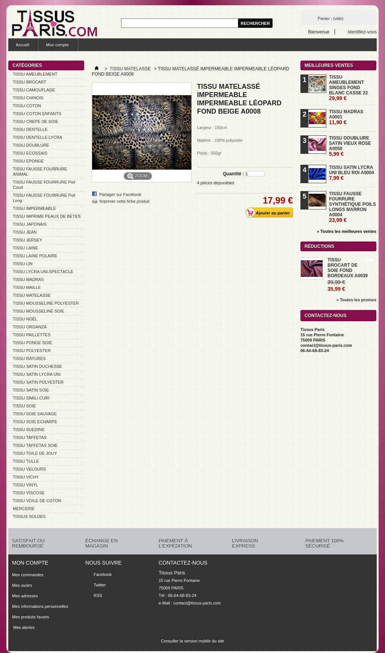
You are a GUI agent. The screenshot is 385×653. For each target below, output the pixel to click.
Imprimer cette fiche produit (124, 201)
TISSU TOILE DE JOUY (35, 453)
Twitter (100, 585)
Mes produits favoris (30, 617)
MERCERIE (24, 508)
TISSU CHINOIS (28, 98)
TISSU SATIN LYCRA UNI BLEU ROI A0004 (351, 173)
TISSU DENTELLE (30, 129)
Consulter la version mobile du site (192, 641)
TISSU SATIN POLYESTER (38, 382)
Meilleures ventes (329, 65)
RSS (98, 595)
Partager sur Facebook (120, 194)
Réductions (319, 246)
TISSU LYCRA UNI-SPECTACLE (43, 271)
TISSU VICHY (26, 477)
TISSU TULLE (26, 461)
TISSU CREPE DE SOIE (35, 121)
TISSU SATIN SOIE (31, 390)
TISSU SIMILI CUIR (31, 398)
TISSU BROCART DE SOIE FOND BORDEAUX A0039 (347, 267)
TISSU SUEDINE (28, 429)
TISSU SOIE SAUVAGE (35, 414)
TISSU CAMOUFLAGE (34, 90)
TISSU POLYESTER (32, 350)
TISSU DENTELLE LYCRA (37, 137)
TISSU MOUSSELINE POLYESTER (46, 303)
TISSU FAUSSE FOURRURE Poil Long (44, 198)
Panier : (330, 18)
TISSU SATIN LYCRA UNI (37, 374)
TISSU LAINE (25, 248)
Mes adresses (25, 596)
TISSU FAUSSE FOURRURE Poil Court (44, 185)
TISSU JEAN (25, 232)
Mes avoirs (22, 585)
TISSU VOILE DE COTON (37, 500)
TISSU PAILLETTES (31, 335)
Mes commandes (28, 575)
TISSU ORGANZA (30, 327)
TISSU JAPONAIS (30, 224)
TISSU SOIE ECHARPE (35, 421)
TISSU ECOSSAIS (30, 153)
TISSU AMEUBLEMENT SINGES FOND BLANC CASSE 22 (348, 87)
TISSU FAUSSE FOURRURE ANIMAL (40, 171)
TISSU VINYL (25, 485)
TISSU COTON (27, 105)
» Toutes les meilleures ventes (346, 231)
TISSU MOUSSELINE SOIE (38, 311)
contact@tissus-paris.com (197, 603)
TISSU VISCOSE (28, 493)
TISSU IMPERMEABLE (34, 208)
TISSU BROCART (29, 82)
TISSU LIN (23, 263)
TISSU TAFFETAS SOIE (35, 445)
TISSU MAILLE (27, 287)
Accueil (22, 45)
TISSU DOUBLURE (31, 145)
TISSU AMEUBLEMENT (35, 74)
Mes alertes (23, 627)
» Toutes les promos (356, 300)
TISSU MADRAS (28, 279)
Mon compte (57, 45)
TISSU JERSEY (27, 240)
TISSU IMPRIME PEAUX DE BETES (46, 216)
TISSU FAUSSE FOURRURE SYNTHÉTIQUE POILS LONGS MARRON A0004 (352, 207)
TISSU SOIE (24, 406)
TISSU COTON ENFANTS (37, 113)
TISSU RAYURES (29, 358)
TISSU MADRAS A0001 (346, 117)
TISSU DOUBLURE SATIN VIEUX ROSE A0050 (350, 146)
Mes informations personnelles (40, 606)
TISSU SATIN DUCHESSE (37, 366)
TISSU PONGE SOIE (32, 342)
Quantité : (233, 173)
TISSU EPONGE (28, 161)
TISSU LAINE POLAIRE (35, 256)
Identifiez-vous (362, 31)
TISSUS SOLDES (29, 516)
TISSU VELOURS (29, 469)
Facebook (103, 574)
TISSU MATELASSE (32, 295)
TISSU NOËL (25, 319)
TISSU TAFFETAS (30, 437)
